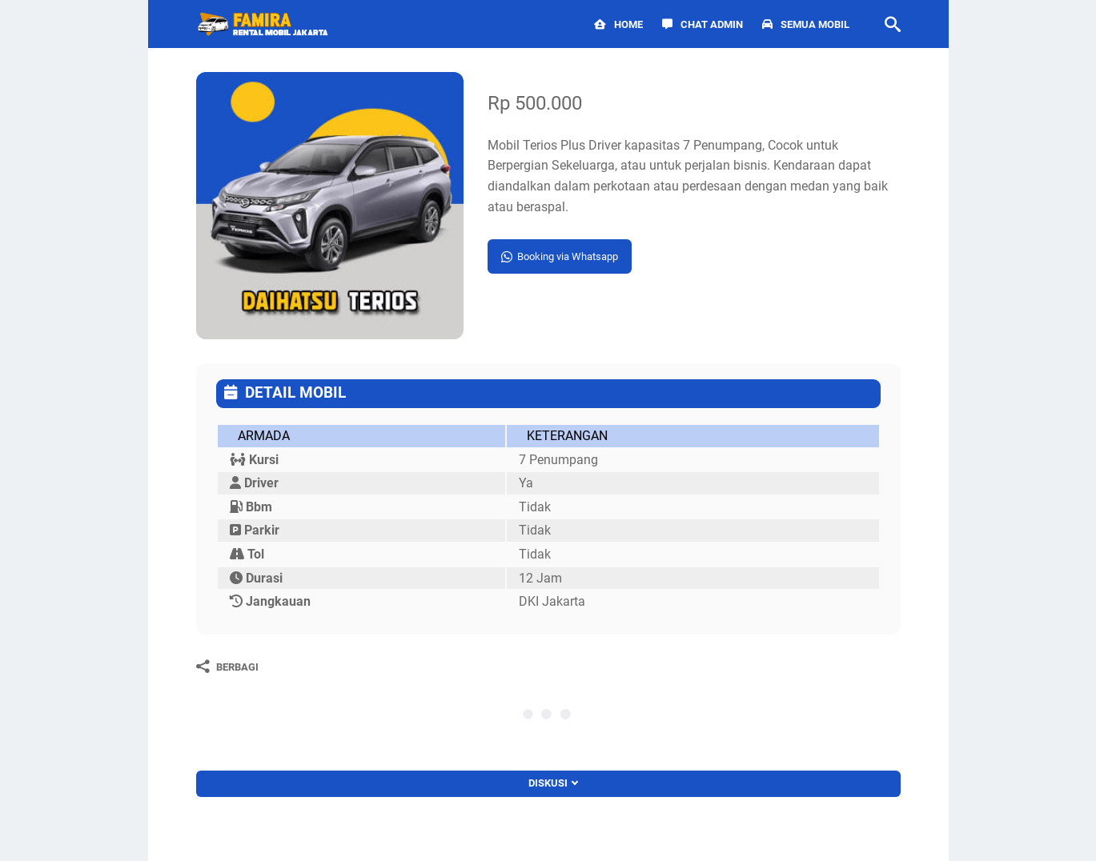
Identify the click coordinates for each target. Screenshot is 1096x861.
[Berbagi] (227, 667)
